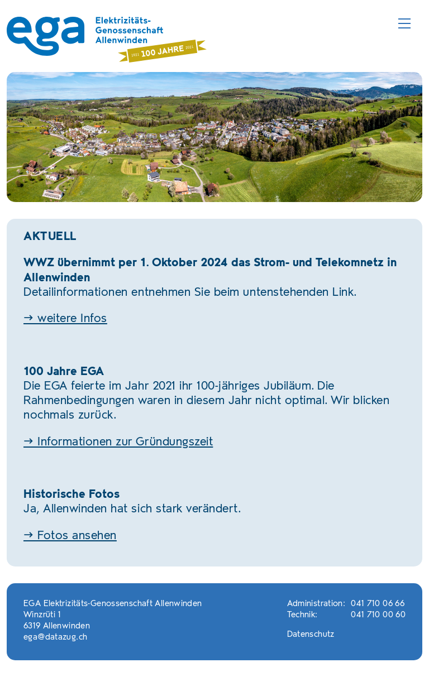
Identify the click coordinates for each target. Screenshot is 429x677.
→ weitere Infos (65, 319)
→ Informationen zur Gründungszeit (118, 442)
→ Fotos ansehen (70, 536)
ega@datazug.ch (55, 637)
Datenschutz (311, 635)
